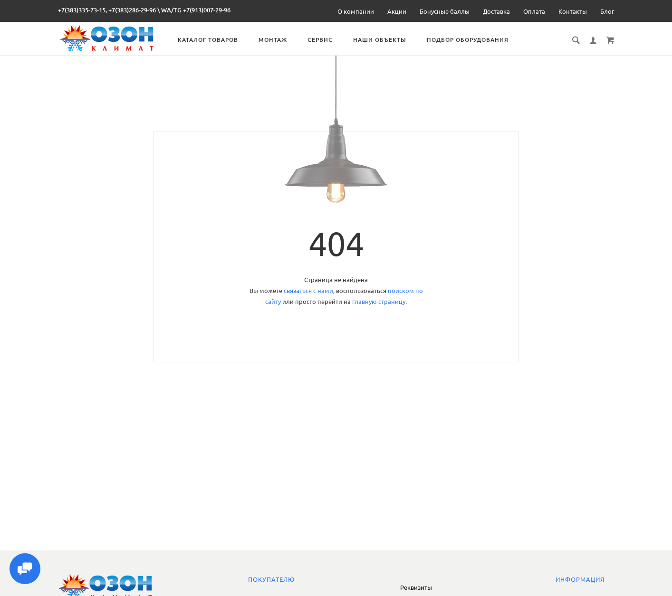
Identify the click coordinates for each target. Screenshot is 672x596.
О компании (355, 11)
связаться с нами (308, 290)
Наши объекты (383, 40)
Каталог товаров (212, 40)
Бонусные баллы (445, 11)
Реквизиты (416, 587)
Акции (396, 11)
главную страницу (378, 301)
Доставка (496, 11)
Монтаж (276, 40)
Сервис (323, 40)
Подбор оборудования (471, 40)
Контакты (572, 11)
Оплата (534, 11)
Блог (607, 11)
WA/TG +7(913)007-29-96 (195, 10)
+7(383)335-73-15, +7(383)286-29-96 (107, 10)
